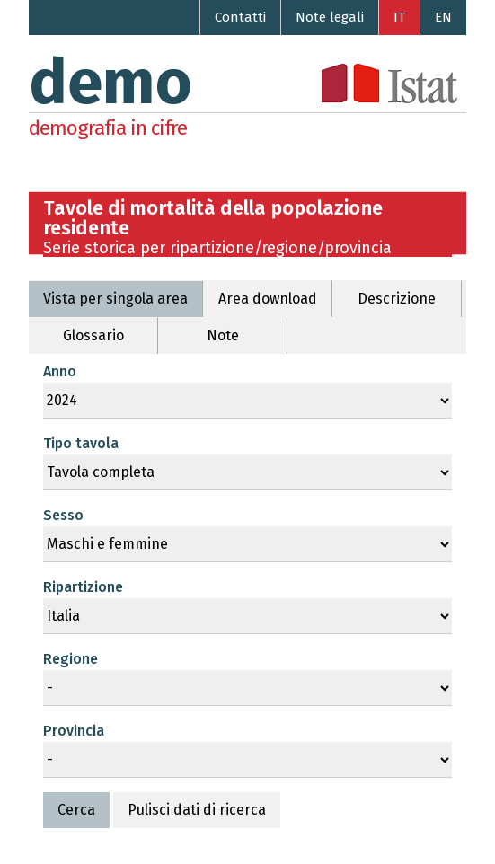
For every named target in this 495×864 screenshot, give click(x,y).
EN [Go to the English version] (443, 17)
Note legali (330, 17)
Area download (267, 298)
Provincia (73, 730)
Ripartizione (83, 586)
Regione (70, 658)
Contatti (240, 17)
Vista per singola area (115, 298)
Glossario (93, 335)
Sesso (63, 515)
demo (110, 82)
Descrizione (397, 298)
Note (223, 335)
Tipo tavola (81, 443)
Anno (59, 371)
